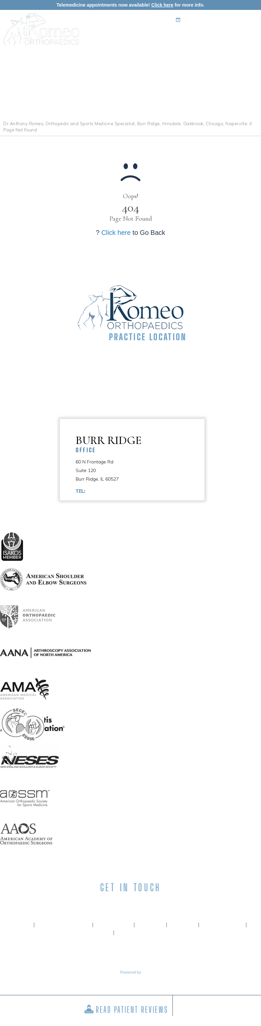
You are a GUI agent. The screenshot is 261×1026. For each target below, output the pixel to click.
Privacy (150, 925)
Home (77, 53)
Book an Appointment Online (218, 20)
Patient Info (168, 53)
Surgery (198, 53)
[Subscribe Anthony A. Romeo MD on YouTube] (166, 904)
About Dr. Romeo (63, 925)
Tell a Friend (222, 925)
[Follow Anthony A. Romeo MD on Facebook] (95, 904)
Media (219, 53)
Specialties (136, 53)
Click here (162, 5)
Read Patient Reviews (132, 1009)
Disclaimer (114, 925)
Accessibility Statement (153, 933)
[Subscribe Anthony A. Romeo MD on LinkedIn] (119, 904)
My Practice (103, 53)
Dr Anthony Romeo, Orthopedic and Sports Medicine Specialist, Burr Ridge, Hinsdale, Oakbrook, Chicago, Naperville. (125, 123)
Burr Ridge (140, 443)
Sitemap (182, 925)
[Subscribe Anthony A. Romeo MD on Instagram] (142, 904)
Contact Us (244, 53)
